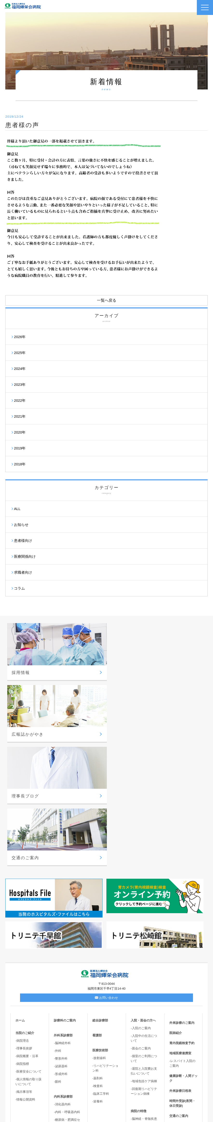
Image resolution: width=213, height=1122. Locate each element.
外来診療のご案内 (181, 897)
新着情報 (175, 1031)
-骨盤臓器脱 (139, 1071)
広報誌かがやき (180, 1010)
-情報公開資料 (25, 974)
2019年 (20, 448)
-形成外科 (60, 948)
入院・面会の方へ (143, 895)
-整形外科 (60, 933)
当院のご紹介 (24, 907)
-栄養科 (97, 976)
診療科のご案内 (65, 895)
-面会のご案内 (141, 923)
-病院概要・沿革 (26, 930)
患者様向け (23, 540)
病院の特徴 (138, 985)
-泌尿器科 (60, 940)
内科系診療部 (63, 971)
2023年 (20, 384)
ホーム (20, 895)
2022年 (20, 400)
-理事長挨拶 (23, 923)
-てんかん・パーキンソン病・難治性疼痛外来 (145, 1043)
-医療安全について (28, 946)
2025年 (20, 353)
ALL (17, 509)
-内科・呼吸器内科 (67, 986)
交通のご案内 (178, 990)
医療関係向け (25, 556)
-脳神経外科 (62, 917)
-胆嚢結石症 (139, 1056)
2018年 (20, 464)
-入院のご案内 (141, 902)
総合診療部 (100, 895)
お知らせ (21, 525)
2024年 (20, 369)
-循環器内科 (62, 1006)
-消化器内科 (62, 978)
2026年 (20, 337)
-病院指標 (22, 938)
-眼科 (57, 956)
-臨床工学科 (100, 968)
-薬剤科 (97, 952)
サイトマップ (178, 1041)
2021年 (20, 416)
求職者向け (23, 572)
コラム (19, 588)
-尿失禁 (136, 1063)
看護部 (97, 909)
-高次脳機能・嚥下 (144, 1079)
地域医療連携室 (180, 927)
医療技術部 (100, 924)
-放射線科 (99, 932)
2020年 (20, 432)
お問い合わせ (106, 872)
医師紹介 (175, 907)
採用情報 (175, 1000)
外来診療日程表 (180, 965)
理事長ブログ (178, 1020)
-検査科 (97, 960)
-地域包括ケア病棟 (144, 955)
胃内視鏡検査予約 (181, 917)
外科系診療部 (63, 909)
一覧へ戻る (106, 300)
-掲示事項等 (23, 966)
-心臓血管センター (144, 1018)
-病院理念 (22, 915)
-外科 (57, 925)
